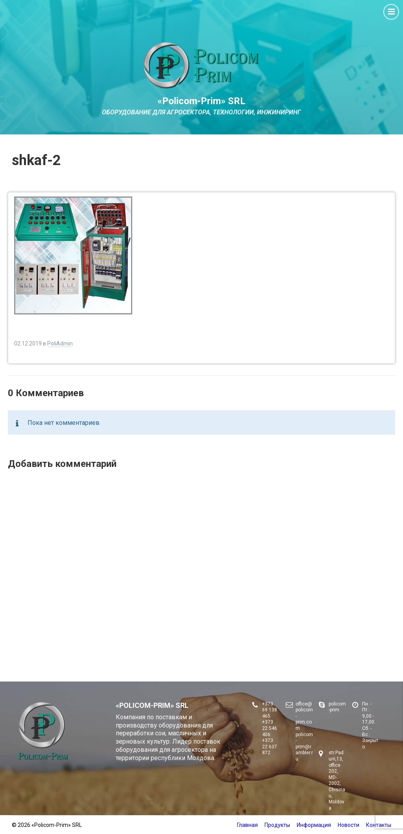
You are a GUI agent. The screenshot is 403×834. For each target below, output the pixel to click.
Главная (247, 825)
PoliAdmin (60, 343)
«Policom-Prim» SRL (201, 101)
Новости (348, 825)
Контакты (378, 825)
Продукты (277, 825)
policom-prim (337, 707)
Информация (314, 825)
